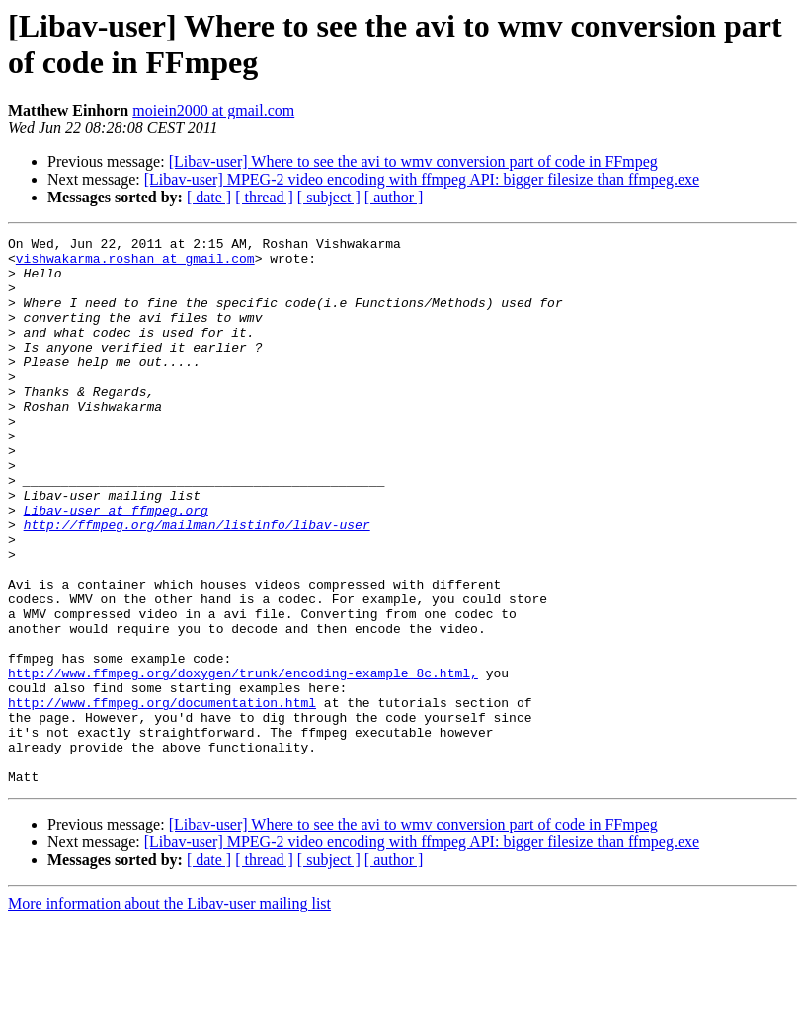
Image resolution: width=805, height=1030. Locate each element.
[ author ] (394, 197)
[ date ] (209, 197)
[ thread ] (264, 197)
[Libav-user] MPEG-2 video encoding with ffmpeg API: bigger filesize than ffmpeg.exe (421, 179)
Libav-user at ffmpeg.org (116, 566)
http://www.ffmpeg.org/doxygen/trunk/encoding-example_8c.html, (243, 761)
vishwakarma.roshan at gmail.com (135, 264)
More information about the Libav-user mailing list (169, 1012)
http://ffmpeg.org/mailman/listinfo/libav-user (197, 584)
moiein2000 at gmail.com (213, 110)
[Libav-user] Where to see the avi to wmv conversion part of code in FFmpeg (413, 161)
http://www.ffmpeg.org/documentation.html (162, 797)
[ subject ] (329, 197)
